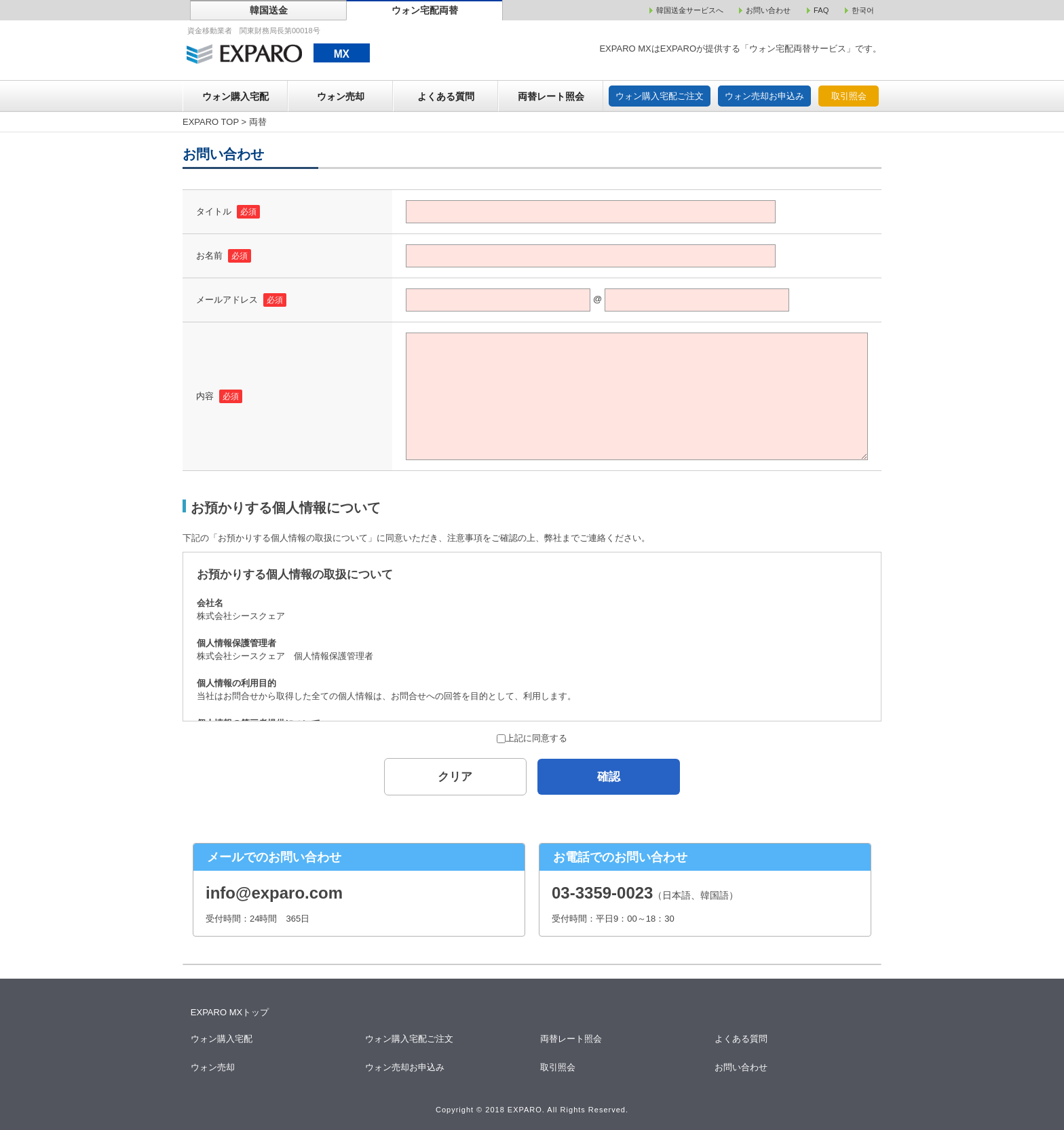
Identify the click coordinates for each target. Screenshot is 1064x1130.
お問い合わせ (742, 1067)
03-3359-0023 (602, 893)
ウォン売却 (340, 96)
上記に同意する (532, 738)
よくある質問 (445, 96)
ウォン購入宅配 (235, 96)
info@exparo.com (274, 893)
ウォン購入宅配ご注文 (659, 96)
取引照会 (849, 96)
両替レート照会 (551, 96)
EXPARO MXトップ (230, 1012)
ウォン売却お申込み (764, 96)
